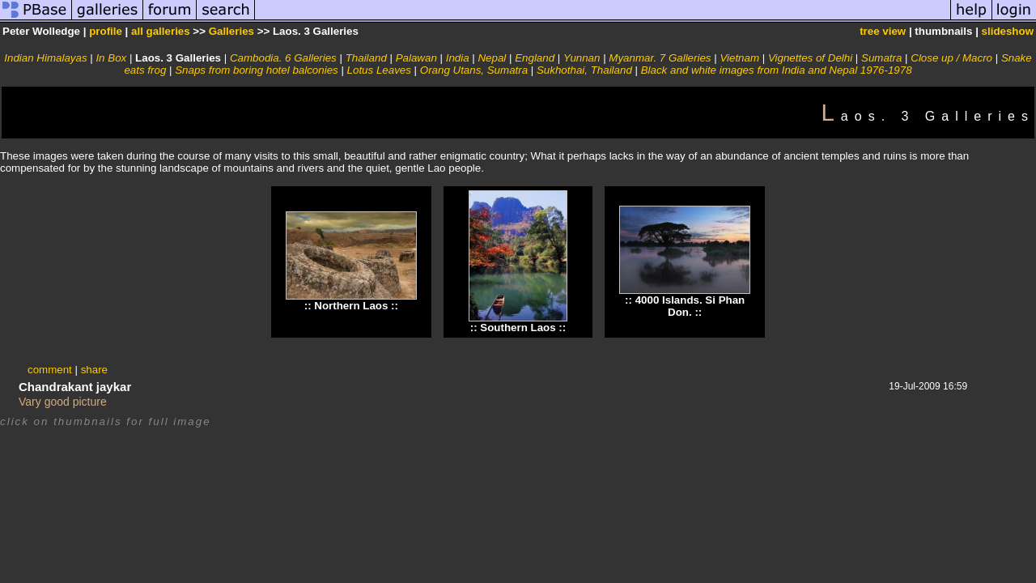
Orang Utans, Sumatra (474, 70)
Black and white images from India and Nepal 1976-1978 (776, 70)
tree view (883, 31)
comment (50, 370)
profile (105, 31)
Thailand (366, 58)
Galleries (231, 31)
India (457, 58)
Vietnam (739, 58)
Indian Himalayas (45, 58)
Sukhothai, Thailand (584, 70)
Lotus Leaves (379, 70)
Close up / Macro (951, 58)
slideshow (1008, 31)
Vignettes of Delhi (810, 58)
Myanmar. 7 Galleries (660, 58)
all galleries (160, 31)
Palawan (416, 58)
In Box (111, 58)
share (94, 370)
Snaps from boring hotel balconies (256, 70)
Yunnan (581, 58)
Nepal (492, 58)
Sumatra (881, 58)
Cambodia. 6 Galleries (283, 58)
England (534, 58)
